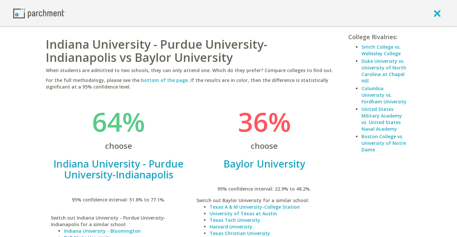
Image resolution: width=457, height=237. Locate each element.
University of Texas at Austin (243, 213)
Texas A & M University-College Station (255, 207)
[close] (437, 13)
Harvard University (231, 227)
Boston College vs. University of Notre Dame (383, 143)
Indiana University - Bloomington (102, 231)
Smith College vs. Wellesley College (381, 50)
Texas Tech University (235, 220)
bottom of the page (164, 80)
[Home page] (39, 13)
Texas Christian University (240, 233)
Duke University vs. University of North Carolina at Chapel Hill (383, 71)
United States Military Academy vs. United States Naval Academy (381, 119)
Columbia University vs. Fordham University (384, 95)
